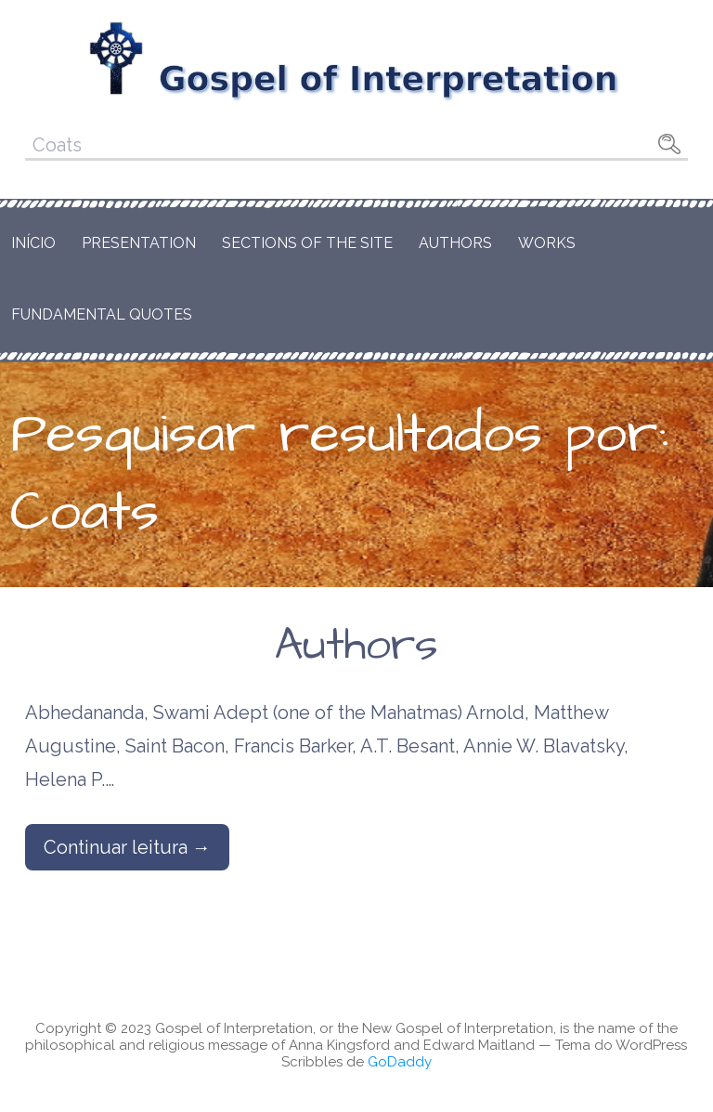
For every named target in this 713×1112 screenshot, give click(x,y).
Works (547, 243)
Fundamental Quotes (101, 314)
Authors (455, 243)
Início (33, 243)
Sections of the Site (307, 243)
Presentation (139, 243)
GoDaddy (400, 1061)
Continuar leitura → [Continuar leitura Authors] (127, 847)
